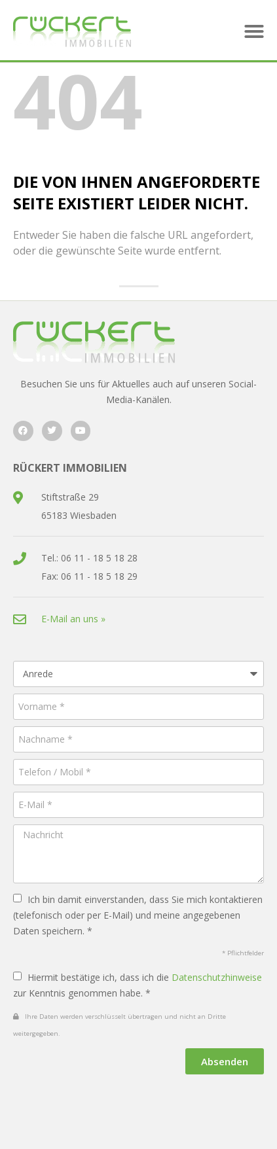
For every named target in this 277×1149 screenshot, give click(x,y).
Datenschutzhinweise (217, 977)
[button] (254, 31)
